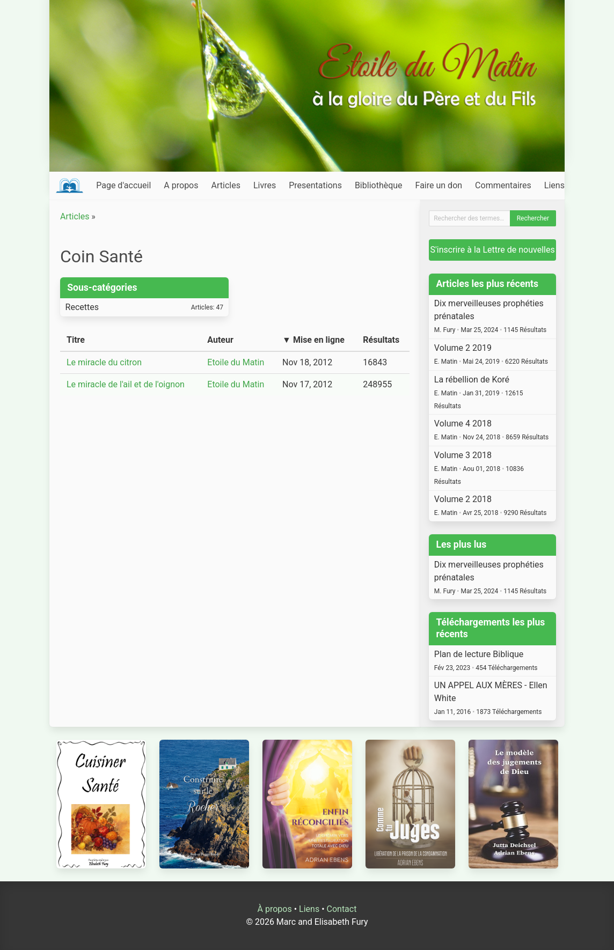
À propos (275, 909)
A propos (181, 185)
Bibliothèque (379, 185)
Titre (76, 340)
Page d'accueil (123, 185)
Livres (264, 185)
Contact (342, 909)
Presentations (315, 185)
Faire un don (439, 185)
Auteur (220, 340)
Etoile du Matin (235, 362)
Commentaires (503, 185)
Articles (225, 185)
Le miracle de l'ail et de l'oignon (126, 384)
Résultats (381, 340)
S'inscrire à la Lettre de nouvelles (492, 250)
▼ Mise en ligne (313, 340)
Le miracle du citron (104, 362)
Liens (554, 185)
